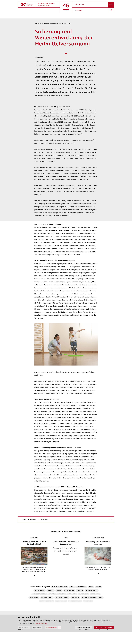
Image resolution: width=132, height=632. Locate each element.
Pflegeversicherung (62, 597)
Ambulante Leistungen (59, 586)
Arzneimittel (82, 586)
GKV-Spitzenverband (39, 594)
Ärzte (91, 586)
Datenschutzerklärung (40, 623)
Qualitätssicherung (46, 601)
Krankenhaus (34, 597)
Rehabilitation (61, 601)
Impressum (102, 629)
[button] (66, 7)
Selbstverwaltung (75, 601)
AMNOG (72, 586)
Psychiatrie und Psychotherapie (92, 597)
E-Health (50, 590)
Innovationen (83, 594)
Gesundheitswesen (91, 590)
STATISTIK (38, 628)
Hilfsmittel (72, 594)
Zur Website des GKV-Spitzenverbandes (87, 629)
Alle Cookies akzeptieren (104, 627)
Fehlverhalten (69, 590)
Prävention (75, 597)
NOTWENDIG (24, 628)
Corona (98, 586)
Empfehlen (33, 519)
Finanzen (80, 590)
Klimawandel (95, 594)
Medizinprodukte (46, 597)
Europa (59, 590)
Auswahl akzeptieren (83, 627)
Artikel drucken (43, 519)
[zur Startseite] (27, 5)
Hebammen (52, 594)
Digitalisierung (39, 590)
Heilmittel (62, 594)
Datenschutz (110, 629)
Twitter (24, 519)
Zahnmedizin (88, 601)
